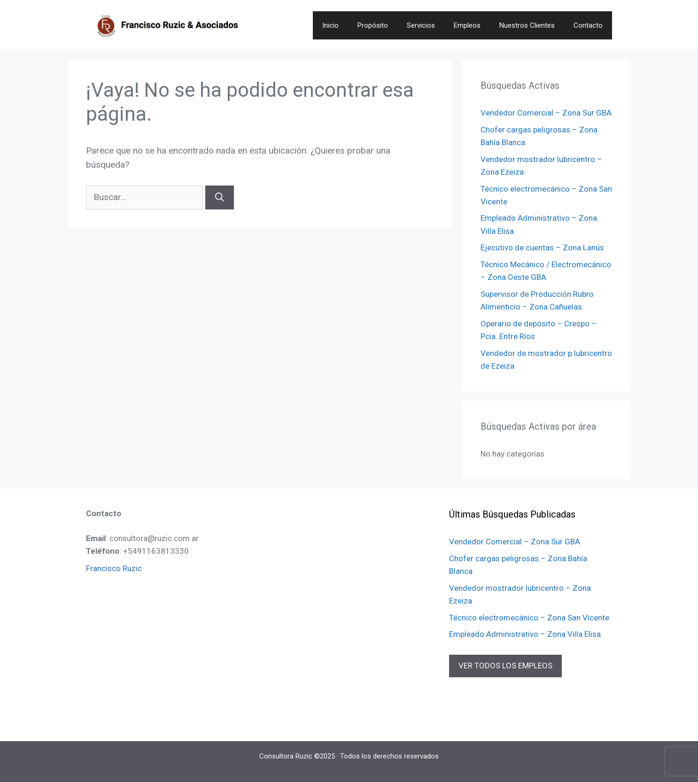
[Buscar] (219, 197)
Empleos (467, 25)
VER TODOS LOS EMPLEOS (505, 665)
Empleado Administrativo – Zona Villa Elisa (525, 634)
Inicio (330, 25)
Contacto (588, 25)
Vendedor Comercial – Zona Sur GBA (546, 112)
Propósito (372, 25)
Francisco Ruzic (114, 568)
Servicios (421, 25)
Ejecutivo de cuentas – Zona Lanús (542, 247)
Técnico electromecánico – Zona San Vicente (529, 617)
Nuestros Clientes (527, 25)
